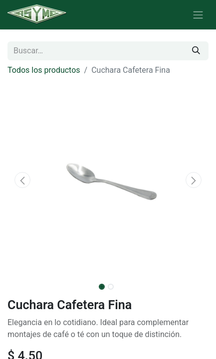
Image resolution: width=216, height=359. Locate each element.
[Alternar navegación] (198, 14)
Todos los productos (43, 70)
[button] (22, 180)
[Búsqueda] (196, 50)
